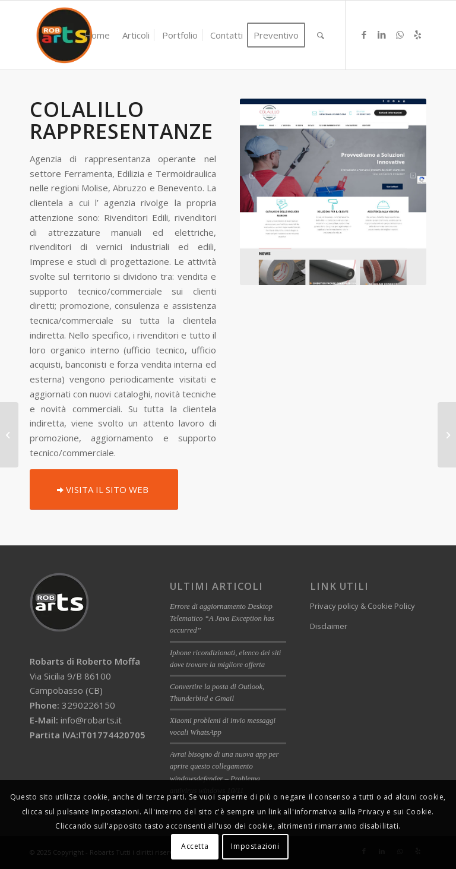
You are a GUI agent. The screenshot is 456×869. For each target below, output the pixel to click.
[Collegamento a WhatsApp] (399, 34)
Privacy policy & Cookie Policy (362, 606)
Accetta (194, 846)
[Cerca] (320, 35)
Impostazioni (255, 846)
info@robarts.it (91, 720)
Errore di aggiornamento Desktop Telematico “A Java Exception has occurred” (222, 618)
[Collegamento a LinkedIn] (382, 34)
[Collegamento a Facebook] (364, 34)
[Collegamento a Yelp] (417, 34)
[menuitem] (97, 35)
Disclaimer (328, 626)
